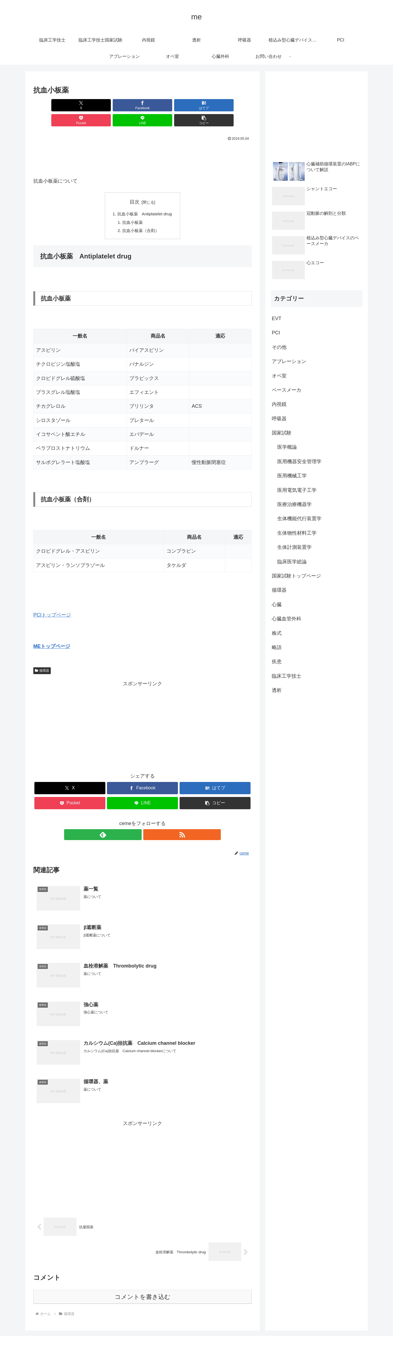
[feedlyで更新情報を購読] (136, 821)
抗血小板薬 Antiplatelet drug (145, 199)
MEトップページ (51, 633)
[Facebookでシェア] (87, 105)
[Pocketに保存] (160, 105)
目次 (134, 187)
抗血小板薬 (132, 208)
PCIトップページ (52, 602)
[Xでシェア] (50, 105)
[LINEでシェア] (197, 105)
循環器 (42, 657)
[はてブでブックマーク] (124, 105)
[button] (234, 105)
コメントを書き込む (143, 1284)
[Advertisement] (142, 142)
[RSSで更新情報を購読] (148, 821)
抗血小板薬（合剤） (140, 217)
